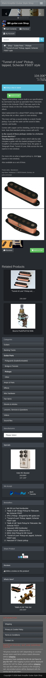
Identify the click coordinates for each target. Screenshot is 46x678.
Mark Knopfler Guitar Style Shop (18, 3)
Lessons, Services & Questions (16, 410)
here (40, 113)
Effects (6, 388)
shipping (43, 80)
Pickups (29, 46)
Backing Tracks (10, 350)
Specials (7, 445)
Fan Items (8, 399)
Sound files (8, 421)
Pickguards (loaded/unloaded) (16, 361)
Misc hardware (9, 393)
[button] (5, 12)
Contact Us (9, 640)
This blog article (8, 139)
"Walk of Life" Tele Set (23, 607)
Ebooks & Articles (10, 404)
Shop (10, 46)
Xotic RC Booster (23, 473)
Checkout (24, 29)
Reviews (7, 250)
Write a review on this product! (17, 571)
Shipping (8, 624)
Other (6, 377)
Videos (6, 415)
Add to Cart (14, 96)
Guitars (6, 345)
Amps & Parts (9, 383)
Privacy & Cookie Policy (14, 630)
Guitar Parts (18, 46)
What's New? (9, 579)
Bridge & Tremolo (11, 366)
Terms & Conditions (12, 635)
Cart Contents (9, 29)
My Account (8, 34)
